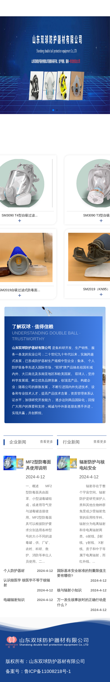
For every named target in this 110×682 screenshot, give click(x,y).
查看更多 (46, 441)
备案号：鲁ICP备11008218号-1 (38, 671)
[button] (53, 110)
